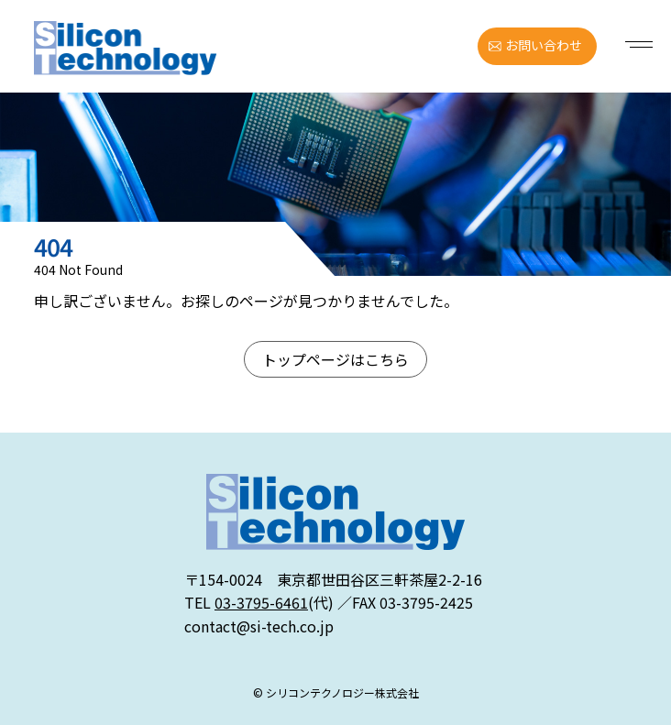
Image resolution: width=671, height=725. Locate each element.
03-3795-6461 (261, 602)
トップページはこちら (335, 359)
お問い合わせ (543, 45)
